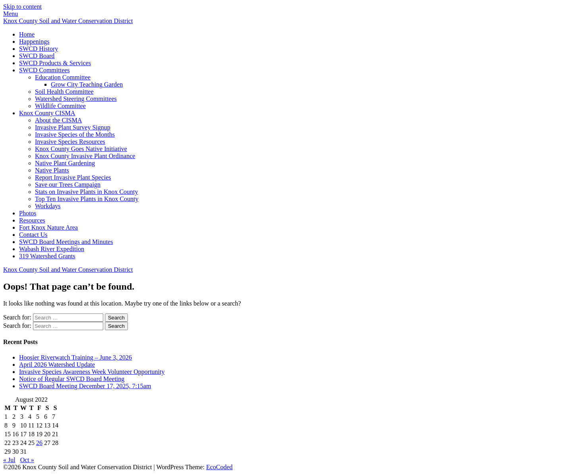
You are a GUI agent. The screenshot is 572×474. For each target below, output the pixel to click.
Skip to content (22, 6)
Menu (10, 13)
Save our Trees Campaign (67, 184)
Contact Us (33, 234)
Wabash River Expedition (51, 249)
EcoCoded (219, 467)
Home (27, 34)
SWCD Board (36, 55)
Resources (32, 220)
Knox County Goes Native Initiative (81, 148)
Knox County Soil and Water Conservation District (68, 20)
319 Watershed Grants (47, 256)
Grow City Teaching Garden (87, 84)
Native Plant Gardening (65, 163)
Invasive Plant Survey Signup (72, 127)
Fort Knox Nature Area (48, 227)
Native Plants (52, 170)
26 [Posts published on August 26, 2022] (39, 442)
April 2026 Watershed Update (57, 364)
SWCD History (38, 48)
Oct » (27, 460)
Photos (28, 213)
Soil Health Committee (64, 91)
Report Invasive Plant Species (73, 177)
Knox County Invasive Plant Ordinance (85, 156)
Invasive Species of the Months (75, 134)
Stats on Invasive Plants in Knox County (86, 191)
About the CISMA (58, 120)
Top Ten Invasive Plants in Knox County (87, 198)
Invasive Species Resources (70, 141)
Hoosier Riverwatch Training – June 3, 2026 (75, 357)
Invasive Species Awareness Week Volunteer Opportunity (92, 371)
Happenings (34, 41)
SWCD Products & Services (55, 63)
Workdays (47, 206)
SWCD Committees (44, 70)
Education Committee (63, 77)
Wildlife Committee (60, 106)
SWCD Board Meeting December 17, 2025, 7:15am (85, 386)
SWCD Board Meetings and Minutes (66, 241)
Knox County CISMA (47, 113)
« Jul (9, 460)
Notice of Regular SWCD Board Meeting (71, 378)
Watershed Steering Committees (76, 98)
